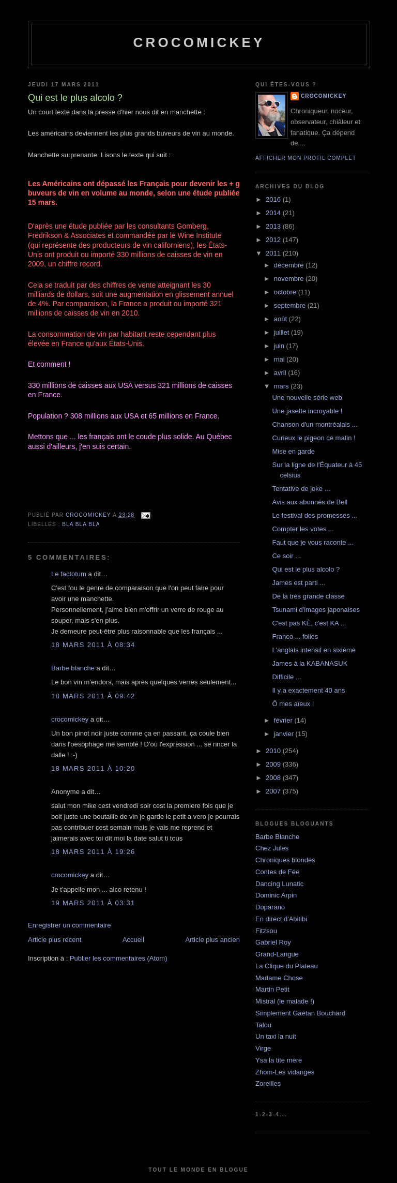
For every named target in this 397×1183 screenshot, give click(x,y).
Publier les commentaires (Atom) (118, 958)
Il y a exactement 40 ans (308, 690)
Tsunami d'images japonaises (315, 609)
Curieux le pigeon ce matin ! (313, 438)
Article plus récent (54, 940)
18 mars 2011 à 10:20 (93, 768)
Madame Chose (279, 978)
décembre (290, 265)
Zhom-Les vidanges (284, 1072)
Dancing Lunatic (279, 884)
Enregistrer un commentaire (69, 925)
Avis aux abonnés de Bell (309, 502)
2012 (274, 240)
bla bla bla (81, 524)
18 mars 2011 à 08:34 (93, 645)
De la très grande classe (308, 596)
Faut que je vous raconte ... (313, 542)
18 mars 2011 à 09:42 (93, 696)
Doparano (270, 907)
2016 (274, 199)
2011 (274, 253)
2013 (274, 226)
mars (282, 386)
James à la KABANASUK (309, 663)
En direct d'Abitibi (281, 919)
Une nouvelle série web (307, 397)
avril (281, 373)
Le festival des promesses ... (314, 515)
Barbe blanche (73, 668)
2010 (274, 751)
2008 (274, 778)
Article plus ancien (213, 940)
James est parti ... (298, 583)
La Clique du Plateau (286, 966)
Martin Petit (272, 989)
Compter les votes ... (302, 529)
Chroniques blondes (285, 860)
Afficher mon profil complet (305, 158)
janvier (285, 734)
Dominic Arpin (276, 895)
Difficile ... (286, 677)
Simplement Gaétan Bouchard (300, 1013)
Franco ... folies (295, 636)
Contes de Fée (277, 872)
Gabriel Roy (273, 942)
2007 (274, 791)
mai (280, 359)
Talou (263, 1025)
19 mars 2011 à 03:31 (93, 903)
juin (280, 346)
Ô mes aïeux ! (293, 704)
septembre (291, 305)
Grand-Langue (277, 954)
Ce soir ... (286, 556)
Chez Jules (271, 848)
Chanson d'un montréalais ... (314, 424)
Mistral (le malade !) (284, 1001)
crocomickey (199, 42)
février (284, 720)
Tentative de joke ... (301, 488)
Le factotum (68, 574)
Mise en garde (293, 451)
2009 (274, 764)
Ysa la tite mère (278, 1060)
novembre (290, 278)
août (281, 319)
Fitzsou (266, 931)
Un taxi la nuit (275, 1036)
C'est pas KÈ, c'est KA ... (309, 623)
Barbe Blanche (277, 837)
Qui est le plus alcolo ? (306, 569)
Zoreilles (268, 1083)
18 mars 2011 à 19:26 (93, 852)
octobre (286, 292)
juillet (282, 332)
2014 (274, 213)
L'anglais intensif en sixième (313, 650)
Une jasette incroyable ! (307, 411)
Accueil (133, 940)
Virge (263, 1048)
